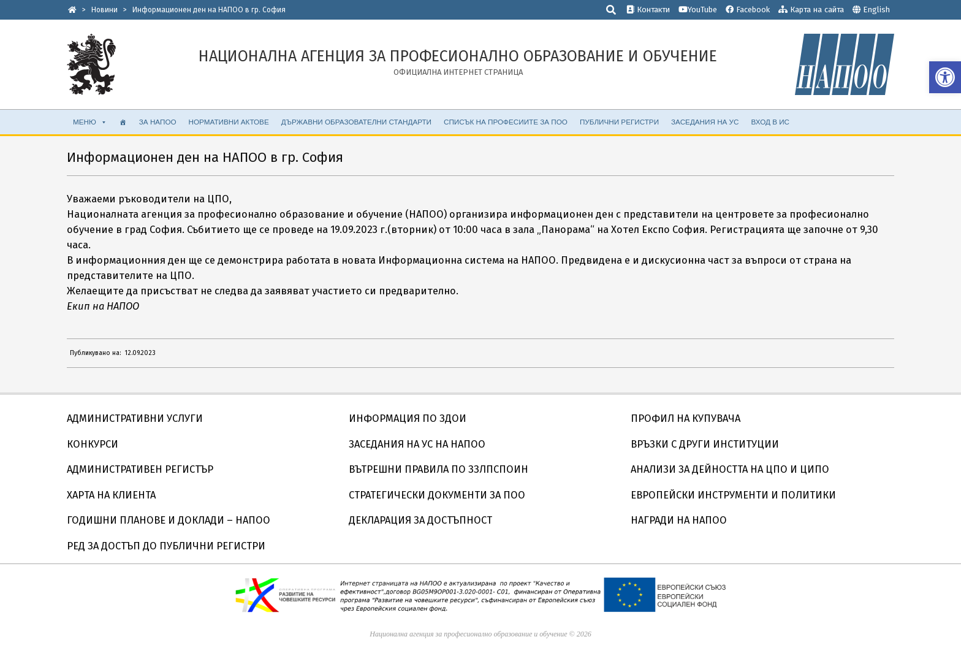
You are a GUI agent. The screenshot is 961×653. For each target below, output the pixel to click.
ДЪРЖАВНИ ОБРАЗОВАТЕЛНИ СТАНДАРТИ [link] (356, 122)
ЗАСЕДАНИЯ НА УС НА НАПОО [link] (417, 444)
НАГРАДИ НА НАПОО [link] (679, 520)
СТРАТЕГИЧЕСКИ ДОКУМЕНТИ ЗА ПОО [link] (437, 495)
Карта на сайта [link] (811, 9)
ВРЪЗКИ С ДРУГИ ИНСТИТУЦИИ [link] (705, 444)
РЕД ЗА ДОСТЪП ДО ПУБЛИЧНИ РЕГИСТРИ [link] (166, 546)
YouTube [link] (697, 9)
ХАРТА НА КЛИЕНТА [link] (111, 495)
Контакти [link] (648, 9)
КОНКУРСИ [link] (92, 444)
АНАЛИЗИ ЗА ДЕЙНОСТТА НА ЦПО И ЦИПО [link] (730, 469)
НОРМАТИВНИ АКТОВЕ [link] (229, 122)
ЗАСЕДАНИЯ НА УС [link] (705, 122)
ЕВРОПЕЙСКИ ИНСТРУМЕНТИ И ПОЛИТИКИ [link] (733, 495)
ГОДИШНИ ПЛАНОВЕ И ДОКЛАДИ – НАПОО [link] (168, 520)
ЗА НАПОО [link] (158, 122)
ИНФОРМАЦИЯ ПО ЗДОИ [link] (407, 418)
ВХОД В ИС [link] (770, 122)
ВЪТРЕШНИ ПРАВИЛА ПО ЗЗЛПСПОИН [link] (438, 469)
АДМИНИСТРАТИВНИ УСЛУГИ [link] (135, 418)
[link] (945, 77)
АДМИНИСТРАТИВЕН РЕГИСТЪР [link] (140, 469)
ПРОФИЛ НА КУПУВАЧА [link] (685, 418)
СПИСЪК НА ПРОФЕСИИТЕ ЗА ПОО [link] (506, 122)
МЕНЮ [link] (90, 122)
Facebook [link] (748, 9)
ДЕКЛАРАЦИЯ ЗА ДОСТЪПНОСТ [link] (420, 520)
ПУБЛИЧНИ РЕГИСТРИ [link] (619, 122)
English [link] (876, 9)
